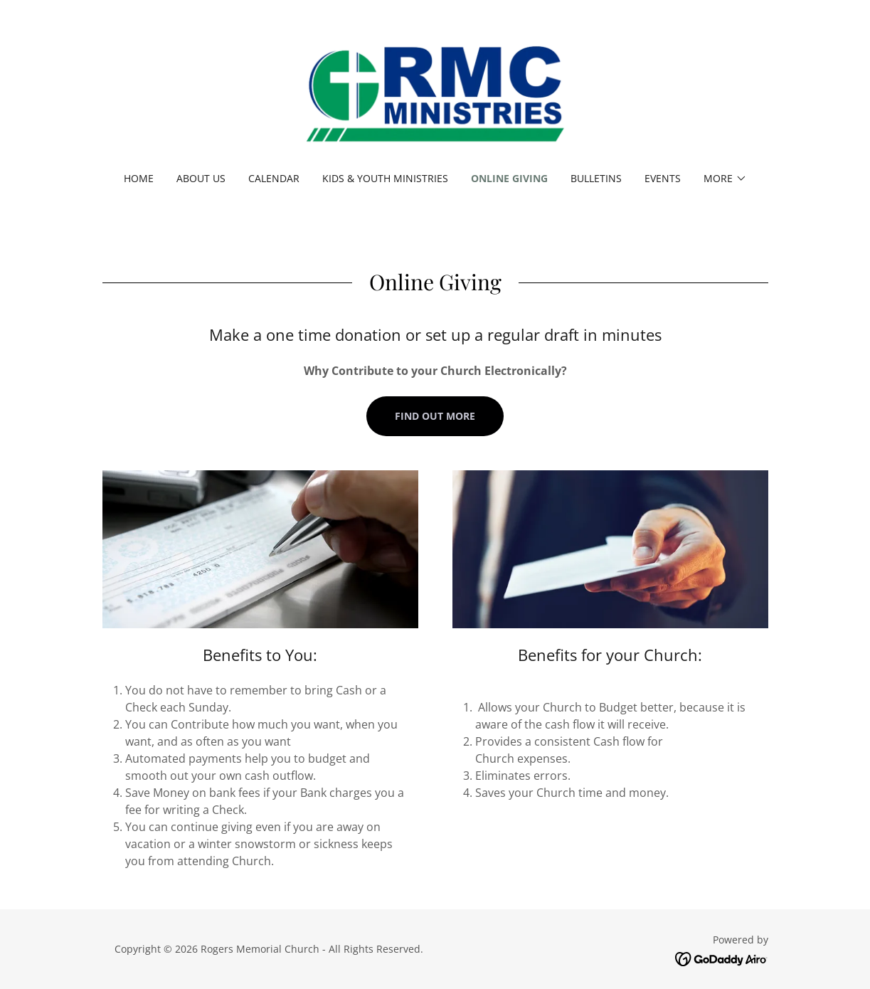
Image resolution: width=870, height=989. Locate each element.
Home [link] (139, 178)
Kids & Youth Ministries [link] (385, 178)
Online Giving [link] (509, 178)
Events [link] (662, 178)
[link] (435, 95)
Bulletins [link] (596, 178)
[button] (725, 178)
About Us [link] (201, 178)
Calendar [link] (273, 178)
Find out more (435, 416)
